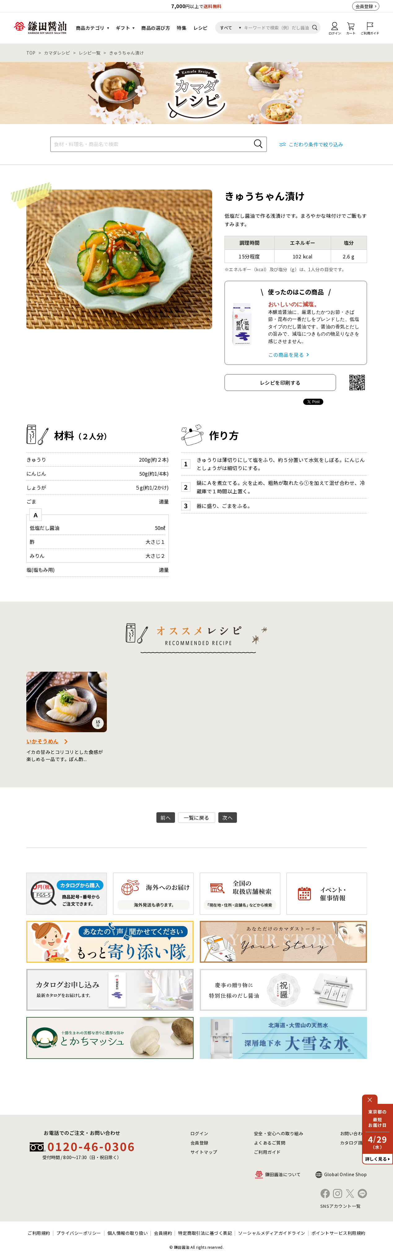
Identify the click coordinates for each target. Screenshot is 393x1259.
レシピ (200, 28)
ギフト (123, 28)
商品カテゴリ (90, 28)
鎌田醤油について (283, 1174)
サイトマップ (203, 1152)
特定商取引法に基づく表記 (205, 1233)
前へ (165, 817)
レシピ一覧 (89, 53)
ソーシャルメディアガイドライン (271, 1233)
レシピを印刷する (280, 382)
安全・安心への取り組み (278, 1133)
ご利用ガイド (267, 1152)
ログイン (199, 1133)
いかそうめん (42, 741)
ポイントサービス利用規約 (338, 1233)
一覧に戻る (196, 817)
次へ (227, 817)
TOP (30, 53)
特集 (181, 28)
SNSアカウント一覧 (340, 1206)
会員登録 (364, 6)
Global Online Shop (345, 1174)
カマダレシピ (57, 53)
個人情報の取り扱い (127, 1233)
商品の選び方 (155, 28)
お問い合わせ (353, 1133)
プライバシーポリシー (78, 1233)
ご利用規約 (39, 1233)
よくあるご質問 (270, 1143)
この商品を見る (286, 354)
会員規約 (163, 1233)
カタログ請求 (353, 1143)
